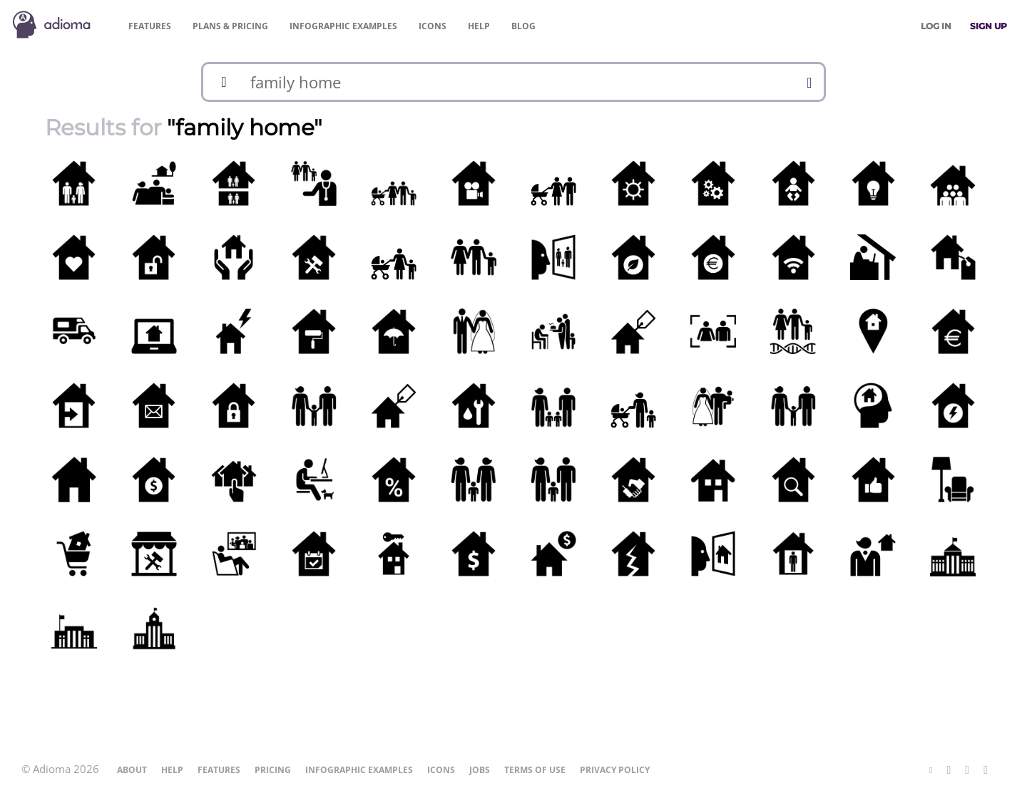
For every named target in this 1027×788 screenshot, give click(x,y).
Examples (343, 26)
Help (479, 26)
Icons (432, 26)
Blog (523, 26)
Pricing (230, 26)
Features (149, 26)
